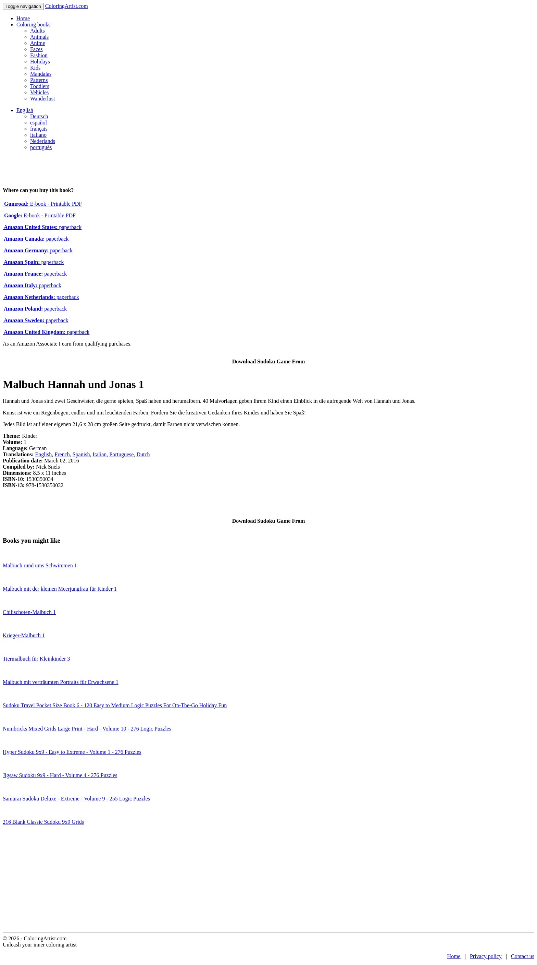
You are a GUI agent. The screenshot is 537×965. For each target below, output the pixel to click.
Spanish (81, 454)
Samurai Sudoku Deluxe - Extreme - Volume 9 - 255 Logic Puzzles (76, 798)
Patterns (39, 80)
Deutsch (39, 116)
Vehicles (39, 92)
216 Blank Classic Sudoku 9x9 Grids (43, 822)
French (62, 454)
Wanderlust (42, 98)
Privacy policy (486, 956)
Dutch (143, 454)
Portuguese (121, 454)
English (24, 110)
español (38, 122)
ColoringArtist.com (66, 6)
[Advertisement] (268, 881)
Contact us (522, 956)
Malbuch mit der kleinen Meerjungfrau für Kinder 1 (60, 589)
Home (23, 18)
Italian (99, 454)
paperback (42, 227)
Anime (37, 43)
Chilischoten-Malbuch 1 (29, 612)
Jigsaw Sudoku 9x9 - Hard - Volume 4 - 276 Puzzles (60, 775)
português (41, 147)
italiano (38, 135)
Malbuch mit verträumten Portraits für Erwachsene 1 (60, 682)
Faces (36, 49)
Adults (37, 31)
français (39, 129)
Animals (39, 37)
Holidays (40, 61)
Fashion (39, 55)
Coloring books (33, 24)
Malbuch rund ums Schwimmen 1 (40, 565)
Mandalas (40, 74)
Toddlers (39, 86)
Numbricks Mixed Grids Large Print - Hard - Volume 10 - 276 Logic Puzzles (87, 729)
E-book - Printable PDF (42, 204)
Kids (35, 68)
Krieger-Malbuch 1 (24, 635)
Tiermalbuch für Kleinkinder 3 (36, 659)
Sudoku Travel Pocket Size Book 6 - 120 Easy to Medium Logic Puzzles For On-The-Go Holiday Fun (115, 705)
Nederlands (42, 141)
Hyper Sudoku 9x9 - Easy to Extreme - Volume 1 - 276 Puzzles (72, 752)
